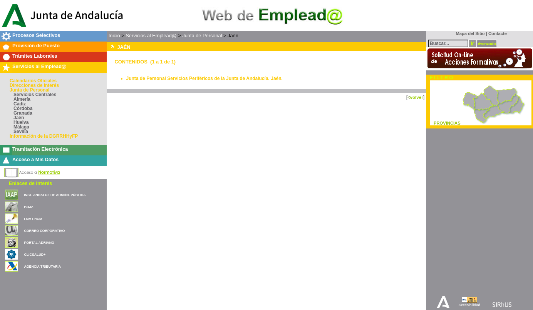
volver (416, 97)
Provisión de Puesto (36, 45)
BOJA (28, 207)
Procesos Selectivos (36, 35)
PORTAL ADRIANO (39, 243)
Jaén (18, 117)
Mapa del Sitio (468, 33)
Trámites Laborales (34, 56)
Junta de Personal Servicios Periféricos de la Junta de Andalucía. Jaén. (204, 78)
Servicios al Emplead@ (39, 66)
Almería (21, 99)
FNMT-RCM (33, 219)
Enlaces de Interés (30, 183)
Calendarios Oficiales (33, 80)
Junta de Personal (29, 90)
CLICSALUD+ (34, 255)
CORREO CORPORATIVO (44, 231)
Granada (22, 113)
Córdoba (22, 108)
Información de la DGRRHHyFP (44, 136)
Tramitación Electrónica (40, 149)
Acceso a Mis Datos (35, 159)
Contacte (497, 33)
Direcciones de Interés (34, 85)
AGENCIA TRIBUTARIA (42, 266)
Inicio (114, 35)
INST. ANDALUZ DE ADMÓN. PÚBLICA (54, 195)
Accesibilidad (469, 305)
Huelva (20, 122)
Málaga (21, 127)
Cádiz (19, 104)
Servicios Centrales (34, 94)
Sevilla (20, 131)
